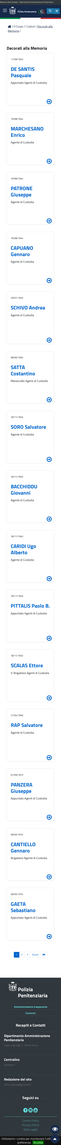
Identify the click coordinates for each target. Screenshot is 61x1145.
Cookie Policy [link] (30, 1120)
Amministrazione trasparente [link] (30, 1007)
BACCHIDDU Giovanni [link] (24, 489)
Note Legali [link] (30, 1129)
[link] (5, 11)
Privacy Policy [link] (30, 1125)
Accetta (38, 1143)
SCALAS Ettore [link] (27, 665)
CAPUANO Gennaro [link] (22, 251)
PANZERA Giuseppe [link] (21, 788)
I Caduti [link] (30, 26)
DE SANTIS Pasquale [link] (22, 72)
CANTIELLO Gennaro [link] (23, 847)
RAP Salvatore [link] (27, 725)
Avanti (35, 954)
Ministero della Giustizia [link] (9, 2)
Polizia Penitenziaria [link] (27, 11)
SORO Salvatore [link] (28, 427)
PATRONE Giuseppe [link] (22, 191)
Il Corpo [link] (19, 26)
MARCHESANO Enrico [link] (27, 132)
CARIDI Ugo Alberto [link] (23, 549)
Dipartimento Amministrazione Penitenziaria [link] (36, 2)
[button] (56, 11)
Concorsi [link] (30, 1013)
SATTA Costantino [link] (23, 370)
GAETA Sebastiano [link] (23, 907)
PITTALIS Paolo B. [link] (30, 606)
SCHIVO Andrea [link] (28, 307)
